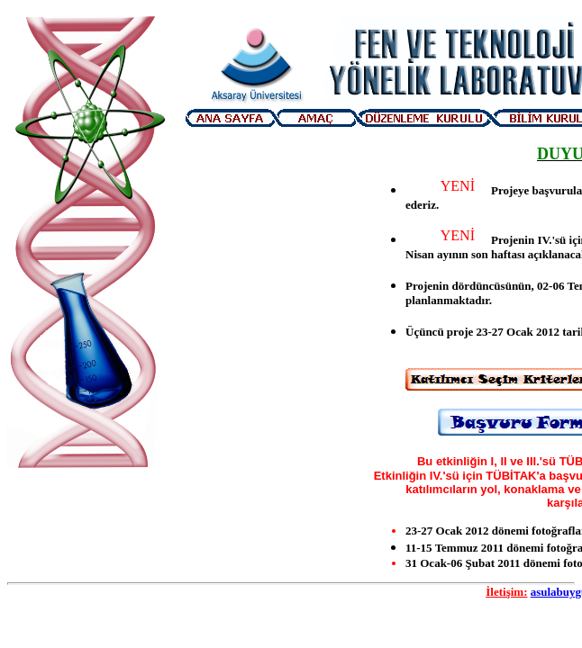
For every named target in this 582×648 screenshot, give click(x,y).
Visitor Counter (88, 509)
